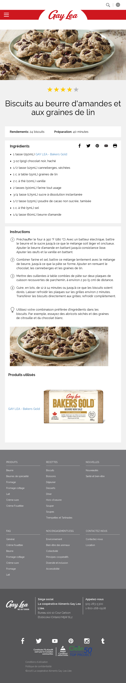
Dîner (49, 494)
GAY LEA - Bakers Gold (51, 154)
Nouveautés (92, 470)
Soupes (50, 511)
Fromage (11, 482)
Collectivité (52, 551)
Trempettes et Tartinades (59, 517)
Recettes (51, 462)
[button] (108, 5)
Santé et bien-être (95, 476)
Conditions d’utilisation (36, 662)
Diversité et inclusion (57, 563)
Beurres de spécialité (17, 476)
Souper (50, 506)
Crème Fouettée (14, 506)
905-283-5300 (94, 603)
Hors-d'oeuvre (54, 500)
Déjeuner (51, 482)
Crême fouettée (14, 545)
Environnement (54, 539)
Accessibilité (52, 568)
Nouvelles (92, 462)
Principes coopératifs (57, 557)
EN (118, 5)
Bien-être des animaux (58, 545)
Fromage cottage (15, 488)
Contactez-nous (96, 531)
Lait (8, 494)
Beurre (9, 470)
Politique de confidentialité (38, 666)
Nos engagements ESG (60, 531)
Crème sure (12, 500)
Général (10, 539)
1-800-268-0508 (95, 608)
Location (90, 545)
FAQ (8, 531)
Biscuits (50, 470)
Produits (11, 462)
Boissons (51, 476)
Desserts (50, 488)
